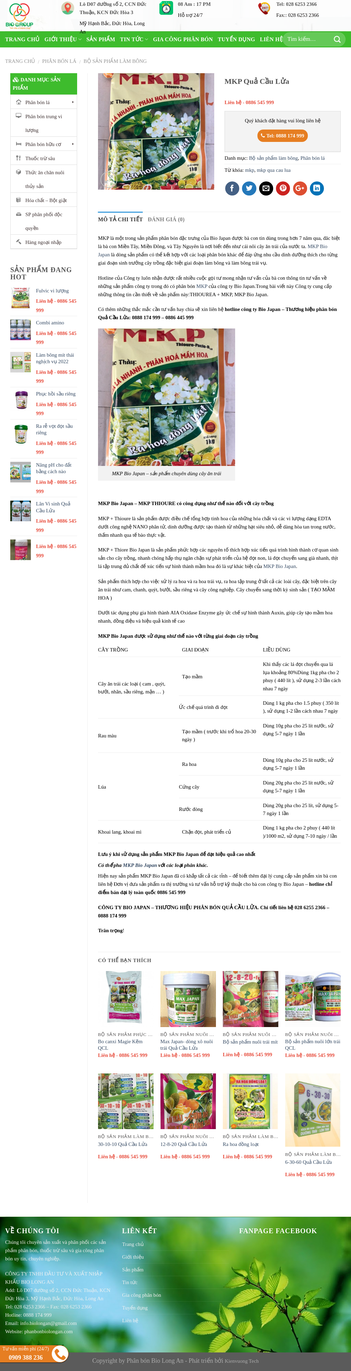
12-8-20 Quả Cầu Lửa (183, 1144)
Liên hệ (271, 39)
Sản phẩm (100, 39)
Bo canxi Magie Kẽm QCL (120, 1045)
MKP (201, 286)
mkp (249, 170)
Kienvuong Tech (242, 1361)
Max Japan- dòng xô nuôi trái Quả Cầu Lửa (186, 1045)
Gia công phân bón (183, 39)
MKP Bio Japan (279, 566)
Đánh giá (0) (166, 219)
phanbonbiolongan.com (48, 1331)
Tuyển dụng (236, 39)
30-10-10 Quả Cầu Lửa (122, 1144)
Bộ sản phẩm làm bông (115, 61)
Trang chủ (22, 39)
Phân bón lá (59, 61)
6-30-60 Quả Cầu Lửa (308, 1162)
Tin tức (134, 39)
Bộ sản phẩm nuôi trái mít (250, 1042)
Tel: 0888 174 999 (282, 135)
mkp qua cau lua (274, 170)
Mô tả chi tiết (120, 219)
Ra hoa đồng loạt (241, 1144)
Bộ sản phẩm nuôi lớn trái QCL (312, 1045)
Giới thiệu (63, 39)
